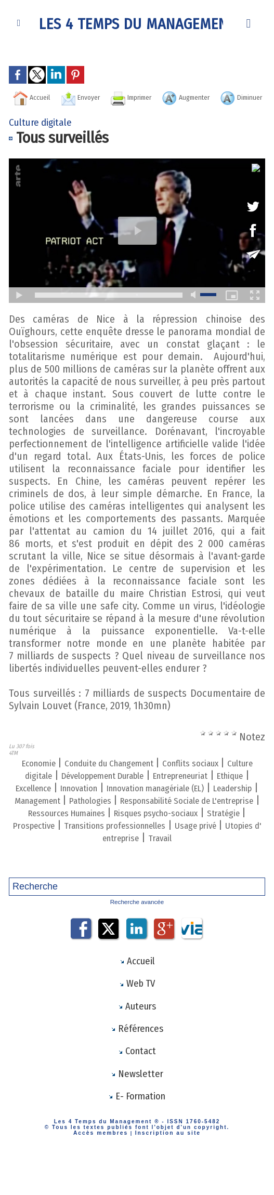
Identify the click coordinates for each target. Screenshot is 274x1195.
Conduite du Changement (122, 778)
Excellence (165, 803)
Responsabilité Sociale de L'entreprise (164, 828)
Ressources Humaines (78, 840)
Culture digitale (76, 791)
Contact (137, 1082)
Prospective (92, 853)
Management (229, 815)
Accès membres (103, 1166)
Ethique (116, 803)
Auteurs (137, 1035)
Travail (216, 865)
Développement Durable (172, 791)
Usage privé (70, 865)
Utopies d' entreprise (148, 865)
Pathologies (48, 828)
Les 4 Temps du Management (137, 23)
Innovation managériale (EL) (72, 815)
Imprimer (185, 96)
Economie (36, 778)
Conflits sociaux (221, 778)
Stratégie (39, 853)
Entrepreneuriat (56, 803)
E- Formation (136, 1129)
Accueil (58, 96)
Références (137, 1059)
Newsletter (137, 1105)
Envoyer (119, 96)
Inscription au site (165, 1166)
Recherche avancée (137, 929)
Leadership (167, 815)
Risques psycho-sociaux (186, 840)
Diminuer (168, 112)
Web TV (136, 1012)
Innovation (221, 803)
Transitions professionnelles (187, 853)
